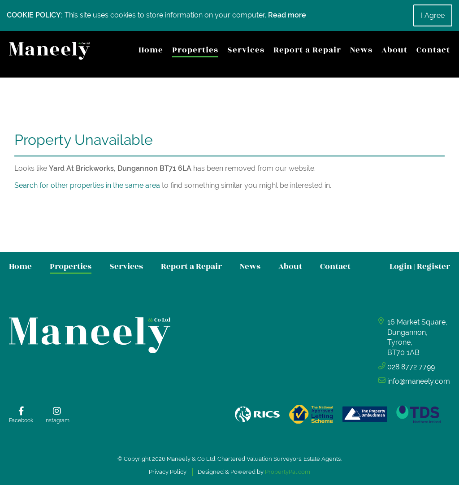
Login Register (420, 266)
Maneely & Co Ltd (191, 458)
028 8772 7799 (411, 367)
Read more (287, 15)
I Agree (433, 15)
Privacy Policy (167, 471)
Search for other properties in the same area (87, 185)
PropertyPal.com (287, 471)
